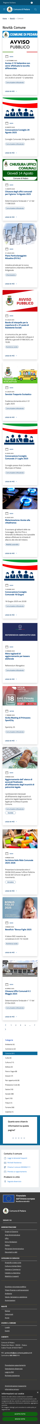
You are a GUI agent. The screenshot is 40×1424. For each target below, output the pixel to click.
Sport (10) (8, 1098)
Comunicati (9, 1314)
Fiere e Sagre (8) (11, 1071)
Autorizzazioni (10, 1300)
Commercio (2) (10, 1049)
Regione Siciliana (9, 2)
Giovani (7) (9, 1076)
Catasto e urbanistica (12, 1273)
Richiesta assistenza (12, 1375)
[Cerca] (35, 9)
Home (5, 18)
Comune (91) (9, 1053)
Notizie (9, 711)
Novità (12, 18)
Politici (7, 1245)
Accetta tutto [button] (20, 1414)
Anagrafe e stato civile (13, 1262)
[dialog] (20, 1407)
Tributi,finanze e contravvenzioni (17, 1290)
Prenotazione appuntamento (15, 1365)
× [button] (37, 1392)
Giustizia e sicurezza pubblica (15, 1286)
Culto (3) (8, 1058)
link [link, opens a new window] (9, 1409)
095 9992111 (15, 1355)
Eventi (7, 1330)
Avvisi (9, 57)
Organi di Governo (11, 1231)
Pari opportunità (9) (12, 1080)
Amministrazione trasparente (15, 1386)
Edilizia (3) (9, 1067)
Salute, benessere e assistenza (16, 1297)
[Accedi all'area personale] (32, 2)
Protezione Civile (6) (12, 1085)
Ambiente (8, 1293)
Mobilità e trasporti (12, 1276)
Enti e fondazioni (11, 1241)
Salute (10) (9, 1089)
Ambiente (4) (10, 1044)
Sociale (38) (9, 1094)
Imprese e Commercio (12, 1269)
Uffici (7, 1238)
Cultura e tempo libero (13, 1266)
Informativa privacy (12, 1389)
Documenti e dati (11, 1252)
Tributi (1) (8, 1103)
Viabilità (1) (9, 1112)
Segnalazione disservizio (14, 1368)
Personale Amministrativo (14, 1248)
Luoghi (7, 1327)
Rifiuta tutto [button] (20, 1419)
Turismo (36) (9, 1107)
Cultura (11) (9, 1062)
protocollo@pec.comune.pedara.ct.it (18, 1353)
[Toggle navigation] (4, 9)
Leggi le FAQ (9, 1372)
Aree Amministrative (12, 1235)
